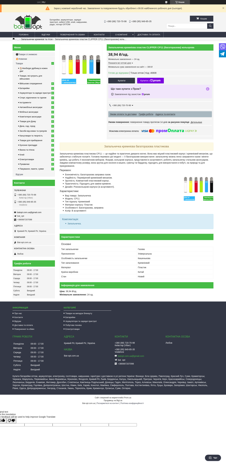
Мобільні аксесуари (29, 112)
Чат (213, 457)
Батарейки (25, 88)
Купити (121, 80)
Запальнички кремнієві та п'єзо (37, 39)
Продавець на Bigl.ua (113, 400)
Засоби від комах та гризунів (33, 131)
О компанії (121, 34)
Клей (22, 155)
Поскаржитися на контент (108, 403)
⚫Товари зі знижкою (26, 54)
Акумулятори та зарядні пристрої (35, 93)
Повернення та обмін (72, 34)
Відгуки (46, 34)
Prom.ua (127, 398)
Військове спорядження (31, 83)
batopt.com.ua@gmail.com (29, 212)
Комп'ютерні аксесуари (30, 116)
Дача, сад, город (27, 126)
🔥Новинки (21, 59)
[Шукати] (210, 26)
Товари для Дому (28, 121)
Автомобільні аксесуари (31, 107)
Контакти (99, 34)
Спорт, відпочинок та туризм (33, 97)
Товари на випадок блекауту (78, 313)
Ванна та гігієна (27, 150)
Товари (19, 63)
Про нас (18, 313)
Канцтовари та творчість (31, 135)
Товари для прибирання (31, 140)
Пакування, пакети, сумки (32, 169)
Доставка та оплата (149, 34)
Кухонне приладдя (28, 145)
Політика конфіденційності (132, 403)
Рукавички (24, 164)
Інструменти (25, 102)
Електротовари (27, 159)
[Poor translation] (11, 420)
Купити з (150, 80)
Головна (24, 34)
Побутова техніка (73, 325)
